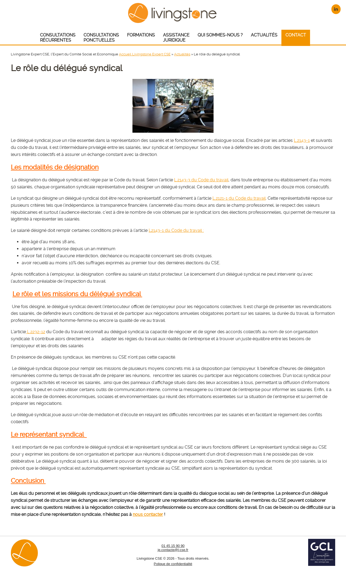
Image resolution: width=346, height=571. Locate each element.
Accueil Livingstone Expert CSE (145, 54)
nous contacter (148, 514)
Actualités (182, 54)
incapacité (140, 255)
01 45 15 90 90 (172, 546)
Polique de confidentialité (173, 564)
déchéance (111, 255)
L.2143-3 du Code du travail (201, 179)
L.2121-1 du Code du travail (239, 198)
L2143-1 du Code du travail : (176, 230)
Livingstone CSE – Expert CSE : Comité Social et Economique (173, 13)
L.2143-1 (302, 140)
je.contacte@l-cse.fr (173, 550)
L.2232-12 (35, 331)
